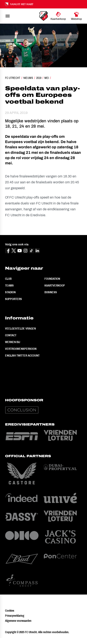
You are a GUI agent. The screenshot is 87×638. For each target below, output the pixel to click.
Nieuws (28, 78)
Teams (9, 285)
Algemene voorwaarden (18, 621)
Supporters (13, 299)
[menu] (7, 16)
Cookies (9, 610)
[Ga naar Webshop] (76, 16)
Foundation (52, 279)
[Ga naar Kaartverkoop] (58, 16)
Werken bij (12, 342)
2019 (38, 78)
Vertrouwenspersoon (20, 349)
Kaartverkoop (54, 285)
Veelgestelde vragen (20, 328)
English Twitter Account (22, 355)
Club (8, 279)
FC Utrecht (12, 78)
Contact (10, 335)
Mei (46, 78)
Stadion (10, 292)
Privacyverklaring (14, 616)
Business (50, 292)
